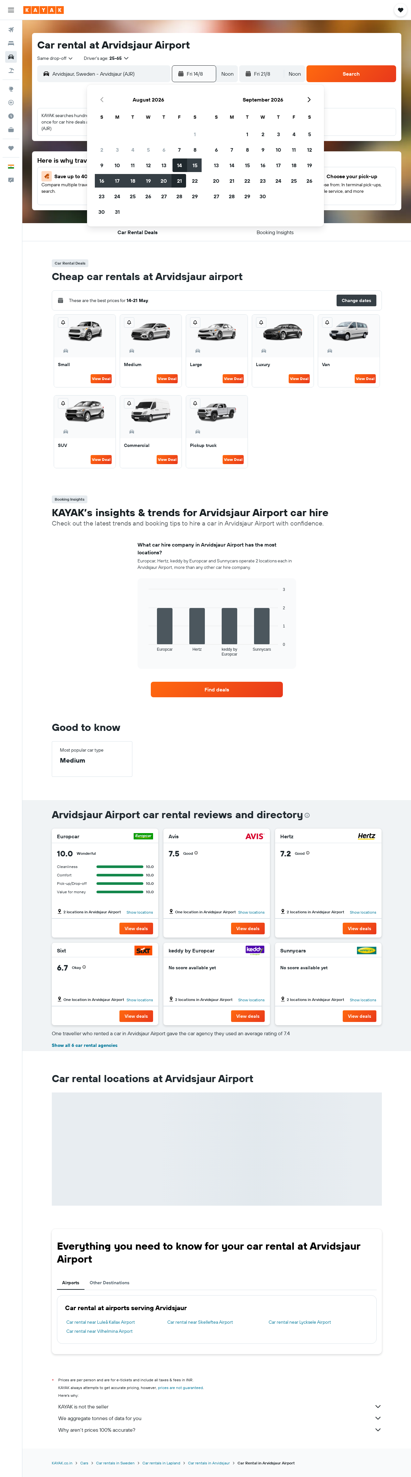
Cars (84, 1463)
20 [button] (164, 181)
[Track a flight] (11, 102)
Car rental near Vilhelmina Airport (99, 1331)
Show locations (140, 912)
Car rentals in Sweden (115, 1463)
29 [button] (195, 196)
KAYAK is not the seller (220, 1406)
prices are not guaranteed (180, 1387)
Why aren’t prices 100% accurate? (220, 1430)
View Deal (101, 378)
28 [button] (179, 196)
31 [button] (117, 212)
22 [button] (195, 181)
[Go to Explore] (11, 88)
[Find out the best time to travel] (11, 116)
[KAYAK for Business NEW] (11, 129)
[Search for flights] (11, 29)
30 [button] (101, 212)
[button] (11, 10)
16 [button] (101, 181)
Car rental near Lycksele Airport (300, 1322)
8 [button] (195, 150)
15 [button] (195, 165)
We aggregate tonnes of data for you (220, 1418)
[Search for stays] (11, 43)
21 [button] (179, 181)
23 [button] (102, 196)
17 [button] (117, 181)
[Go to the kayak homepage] (43, 10)
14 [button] (179, 165)
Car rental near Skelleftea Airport (200, 1322)
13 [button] (163, 165)
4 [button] (132, 150)
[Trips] (11, 148)
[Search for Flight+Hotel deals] (11, 70)
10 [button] (117, 165)
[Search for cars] (11, 56)
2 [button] (101, 150)
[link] (217, 689)
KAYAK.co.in (62, 1463)
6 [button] (163, 150)
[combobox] (55, 58)
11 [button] (133, 165)
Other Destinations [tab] (109, 1283)
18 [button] (132, 181)
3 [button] (117, 150)
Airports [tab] (70, 1283)
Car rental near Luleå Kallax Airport (100, 1322)
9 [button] (101, 165)
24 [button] (117, 196)
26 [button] (148, 196)
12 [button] (148, 165)
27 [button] (164, 196)
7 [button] (179, 150)
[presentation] (307, 815)
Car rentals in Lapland (161, 1463)
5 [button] (148, 150)
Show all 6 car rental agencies (84, 1045)
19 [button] (148, 181)
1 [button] (195, 134)
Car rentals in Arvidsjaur (209, 1463)
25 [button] (133, 196)
